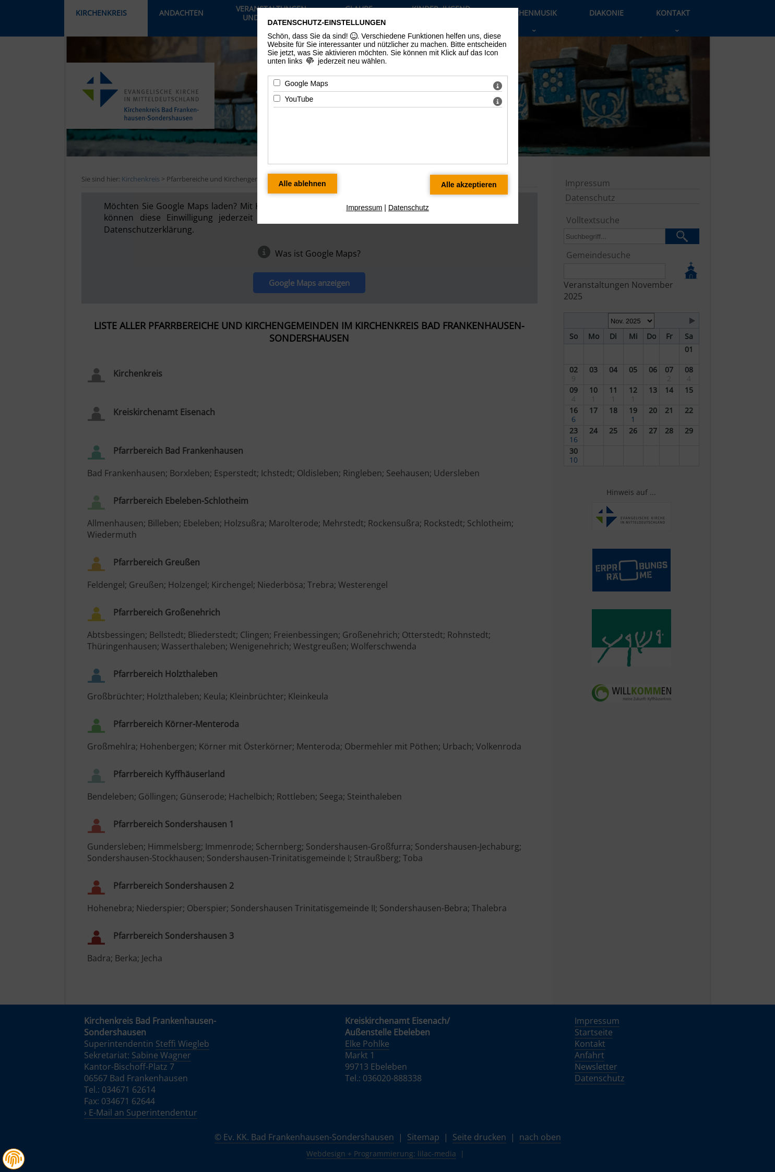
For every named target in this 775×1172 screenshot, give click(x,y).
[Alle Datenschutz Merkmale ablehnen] (302, 184)
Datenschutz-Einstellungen (327, 22)
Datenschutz (408, 207)
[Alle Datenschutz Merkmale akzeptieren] (469, 185)
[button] (13, 1159)
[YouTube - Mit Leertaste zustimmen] (276, 98)
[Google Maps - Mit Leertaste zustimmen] (276, 82)
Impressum (364, 207)
